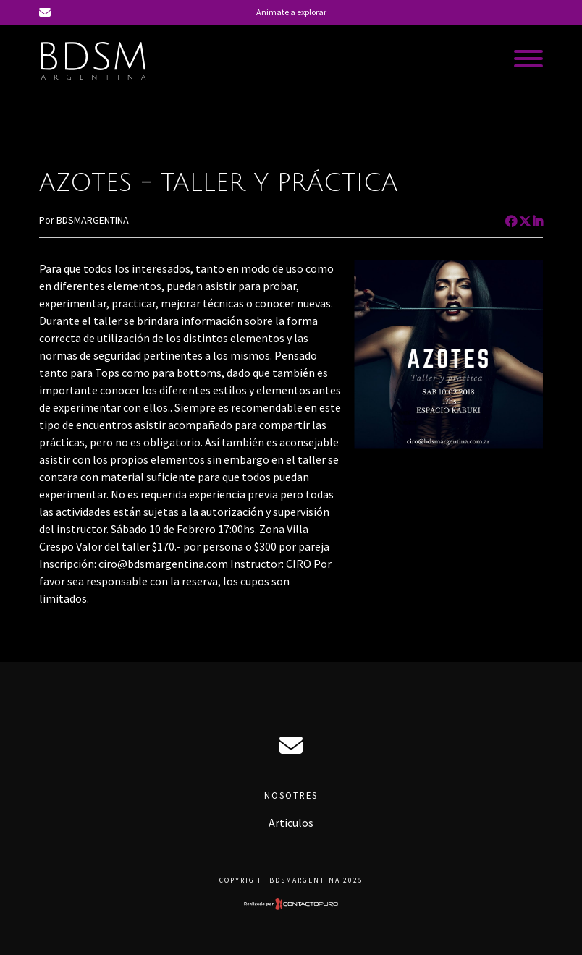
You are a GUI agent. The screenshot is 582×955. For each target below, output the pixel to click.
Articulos (291, 822)
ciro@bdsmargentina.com (291, 745)
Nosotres (291, 795)
